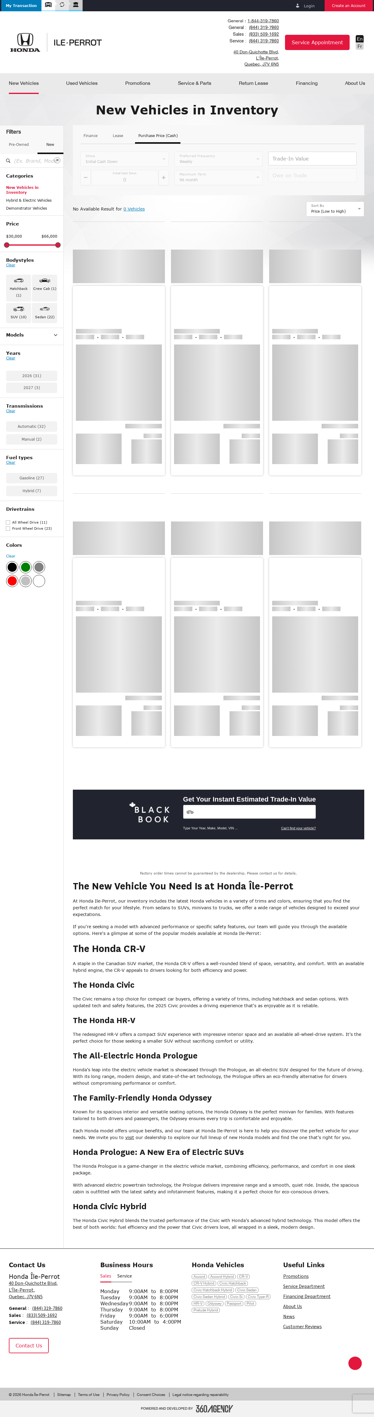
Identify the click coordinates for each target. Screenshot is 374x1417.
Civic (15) (14, 370)
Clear (10, 265)
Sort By (317, 205)
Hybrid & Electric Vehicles (29, 200)
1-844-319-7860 (263, 20)
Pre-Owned (19, 144)
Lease (118, 136)
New (50, 144)
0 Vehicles (134, 208)
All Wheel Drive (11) (29, 602)
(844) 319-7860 (264, 27)
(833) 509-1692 (264, 34)
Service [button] (124, 1276)
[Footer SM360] (214, 1408)
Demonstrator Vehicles (26, 208)
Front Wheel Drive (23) (32, 608)
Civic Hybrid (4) (20, 386)
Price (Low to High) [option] (328, 211)
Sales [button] (105, 1276)
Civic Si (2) (16, 394)
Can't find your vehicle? (298, 828)
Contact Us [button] (29, 1345)
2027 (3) (31, 467)
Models (31, 335)
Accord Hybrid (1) (21, 346)
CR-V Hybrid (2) (20, 362)
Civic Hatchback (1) (23, 378)
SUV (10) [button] (19, 317)
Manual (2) (31, 518)
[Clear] (57, 160)
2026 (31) (31, 455)
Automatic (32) (31, 505)
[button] (21, 5)
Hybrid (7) (32, 570)
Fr (360, 46)
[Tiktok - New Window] (45, 1366)
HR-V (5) (14, 402)
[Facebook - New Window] (16, 1366)
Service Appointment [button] (317, 42)
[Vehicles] (249, 812)
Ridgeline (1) (17, 418)
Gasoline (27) (32, 557)
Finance (91, 136)
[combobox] (253, 20)
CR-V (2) (13, 354)
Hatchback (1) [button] (19, 292)
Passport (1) (17, 410)
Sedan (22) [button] (45, 317)
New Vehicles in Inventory (22, 190)
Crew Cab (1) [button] (44, 288)
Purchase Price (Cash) (158, 136)
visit (129, 1137)
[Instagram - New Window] (31, 1366)
